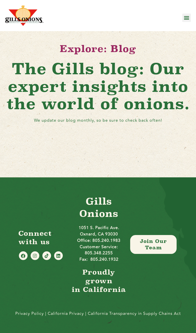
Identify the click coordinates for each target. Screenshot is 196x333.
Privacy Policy (29, 314)
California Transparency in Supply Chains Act (134, 314)
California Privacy (66, 314)
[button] (186, 18)
